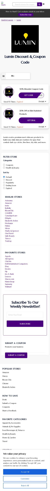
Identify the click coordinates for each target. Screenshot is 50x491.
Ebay (7, 266)
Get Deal (31, 120)
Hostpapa (9, 223)
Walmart (8, 287)
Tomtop (8, 241)
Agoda (7, 256)
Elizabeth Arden (11, 221)
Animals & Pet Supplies (11, 426)
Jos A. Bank (9, 274)
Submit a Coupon (16, 355)
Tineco (8, 238)
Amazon (8, 203)
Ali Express (9, 259)
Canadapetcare (11, 215)
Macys (5, 376)
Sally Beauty (10, 236)
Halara (7, 226)
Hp (6, 271)
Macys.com (9, 279)
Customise (25, 479)
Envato (8, 269)
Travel (4, 441)
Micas (7, 228)
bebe (7, 205)
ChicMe (8, 261)
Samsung (8, 284)
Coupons (6, 407)
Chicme (5, 383)
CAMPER (8, 213)
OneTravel (9, 233)
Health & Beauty (9, 434)
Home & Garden (9, 437)
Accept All (25, 472)
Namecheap (9, 281)
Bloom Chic (6, 380)
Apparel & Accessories (11, 423)
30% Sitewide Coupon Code (31, 89)
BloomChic (9, 210)
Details (41, 101)
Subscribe (25, 324)
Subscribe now (25, 15)
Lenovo (8, 276)
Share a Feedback (9, 410)
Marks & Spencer (12, 231)
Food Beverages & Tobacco (13, 430)
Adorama (8, 200)
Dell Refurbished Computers (16, 264)
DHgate (8, 218)
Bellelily (8, 208)
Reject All (25, 485)
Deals (4, 399)
